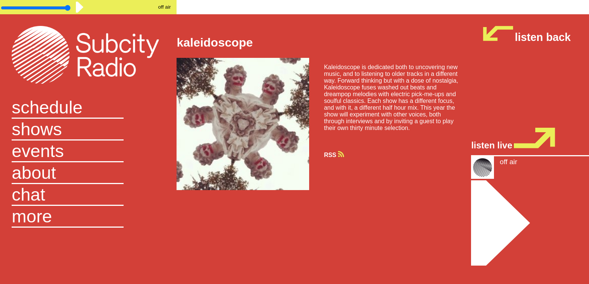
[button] (88, 217)
